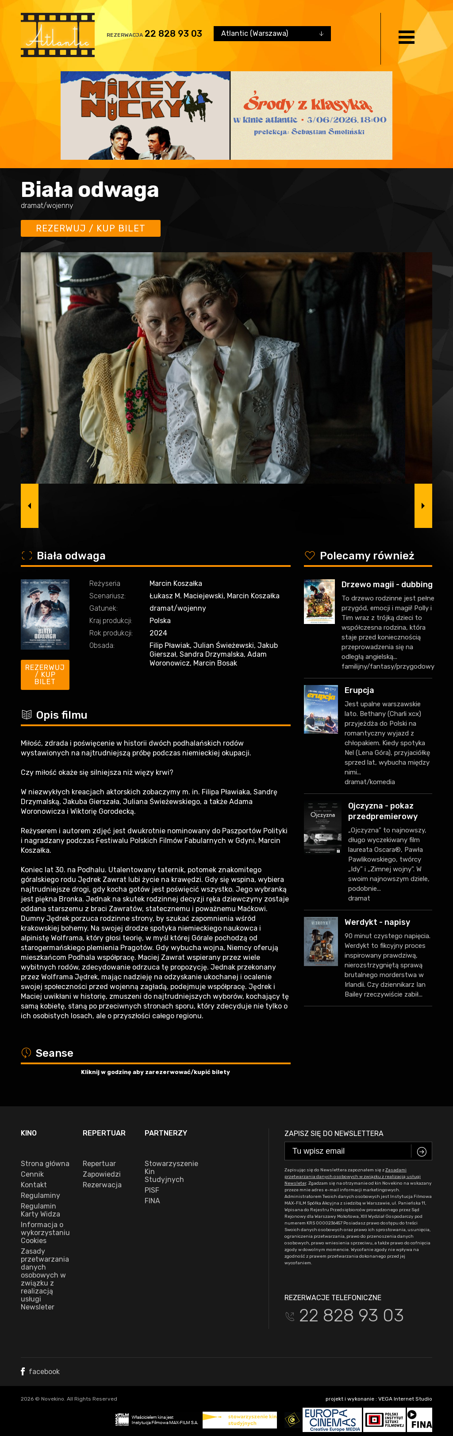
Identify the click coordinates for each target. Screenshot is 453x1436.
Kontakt (34, 1185)
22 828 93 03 (173, 33)
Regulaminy (40, 1196)
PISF (152, 1190)
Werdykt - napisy (377, 922)
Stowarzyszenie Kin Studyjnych (169, 1172)
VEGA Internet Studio (405, 1399)
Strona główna (45, 1164)
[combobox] (272, 33)
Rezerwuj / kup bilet (91, 228)
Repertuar (99, 1164)
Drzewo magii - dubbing (387, 584)
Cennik (32, 1174)
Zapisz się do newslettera (334, 1133)
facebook (40, 1371)
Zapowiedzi (102, 1174)
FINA (152, 1201)
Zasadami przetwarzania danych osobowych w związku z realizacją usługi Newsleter (352, 1176)
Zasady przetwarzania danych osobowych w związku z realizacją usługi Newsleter (45, 1279)
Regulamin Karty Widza (40, 1210)
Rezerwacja (102, 1185)
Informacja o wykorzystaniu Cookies (45, 1233)
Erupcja (359, 690)
